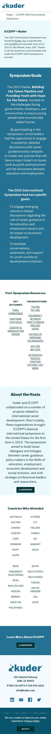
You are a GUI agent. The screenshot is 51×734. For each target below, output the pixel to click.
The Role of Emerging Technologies (35, 337)
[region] (25, 723)
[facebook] (30, 701)
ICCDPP (14, 44)
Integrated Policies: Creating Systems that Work (35, 362)
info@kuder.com (25, 690)
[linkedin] (12, 701)
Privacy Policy (32, 720)
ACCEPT (26, 729)
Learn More (25, 490)
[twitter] (39, 701)
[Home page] (14, 5)
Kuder (10, 14)
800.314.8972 (17, 685)
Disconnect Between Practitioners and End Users (35, 322)
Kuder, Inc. (20, 40)
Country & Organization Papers (16, 331)
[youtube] (21, 701)
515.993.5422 (36, 685)
